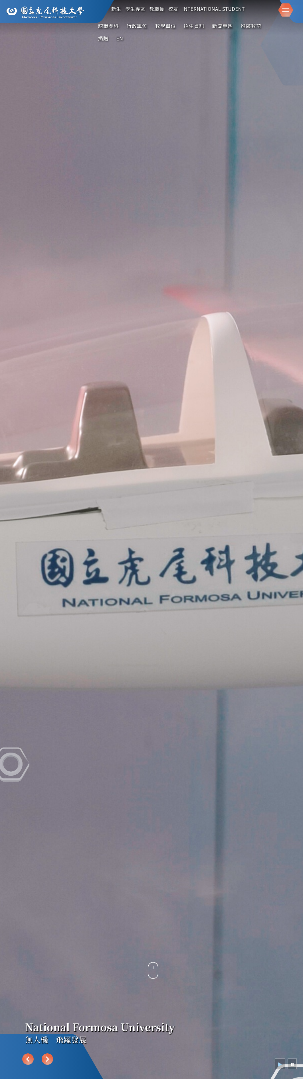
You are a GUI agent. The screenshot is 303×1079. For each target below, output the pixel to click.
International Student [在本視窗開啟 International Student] (213, 8)
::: (269, 24)
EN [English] (119, 38)
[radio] (280, 1063)
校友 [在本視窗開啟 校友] (173, 8)
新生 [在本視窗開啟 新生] (116, 8)
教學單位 (165, 25)
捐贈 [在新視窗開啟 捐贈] (103, 38)
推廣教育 (251, 25)
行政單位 (137, 25)
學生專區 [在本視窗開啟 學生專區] (135, 8)
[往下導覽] (153, 977)
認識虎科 (108, 25)
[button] (285, 10)
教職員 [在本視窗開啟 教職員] (156, 8)
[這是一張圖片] (44, 12)
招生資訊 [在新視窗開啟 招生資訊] (194, 25)
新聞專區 (222, 25)
